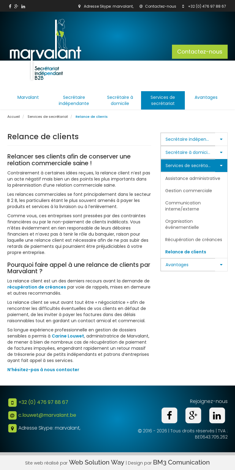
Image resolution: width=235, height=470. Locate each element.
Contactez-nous (158, 6)
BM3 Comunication (181, 462)
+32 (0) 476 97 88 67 (207, 6)
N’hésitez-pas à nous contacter (43, 370)
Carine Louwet (68, 336)
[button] (221, 139)
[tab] (194, 139)
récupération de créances (36, 287)
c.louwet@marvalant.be (47, 415)
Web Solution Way (97, 462)
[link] (10, 6)
